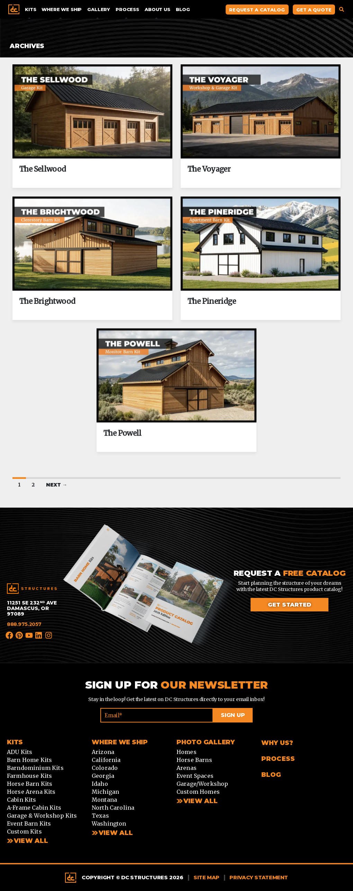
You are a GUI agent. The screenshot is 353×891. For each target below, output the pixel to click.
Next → (56, 485)
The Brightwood (47, 301)
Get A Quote (314, 9)
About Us (157, 9)
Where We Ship (62, 9)
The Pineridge (212, 301)
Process (127, 9)
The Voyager (209, 169)
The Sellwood (42, 169)
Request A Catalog (257, 9)
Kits (30, 9)
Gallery (98, 9)
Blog (183, 9)
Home (14, 9)
